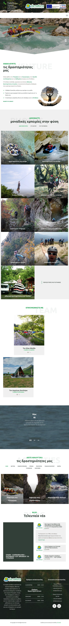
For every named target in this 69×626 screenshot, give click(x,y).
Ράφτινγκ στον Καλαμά (57, 497)
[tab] (51, 526)
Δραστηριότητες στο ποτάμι (18, 161)
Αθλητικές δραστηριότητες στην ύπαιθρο (18, 296)
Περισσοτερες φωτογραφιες (52, 282)
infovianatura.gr (16, 10)
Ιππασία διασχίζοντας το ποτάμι (51, 195)
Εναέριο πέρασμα (17, 195)
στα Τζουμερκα (43, 126)
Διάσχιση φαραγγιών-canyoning (51, 228)
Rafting (13, 466)
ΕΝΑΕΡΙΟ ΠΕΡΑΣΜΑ (22, 466)
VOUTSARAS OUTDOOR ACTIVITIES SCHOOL (52, 547)
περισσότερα (41, 539)
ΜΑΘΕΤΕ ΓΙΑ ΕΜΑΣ (8, 101)
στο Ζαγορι (33, 126)
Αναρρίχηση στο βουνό (17, 262)
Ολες (6, 466)
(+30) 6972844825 (12, 7)
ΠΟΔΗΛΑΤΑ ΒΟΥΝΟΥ (50, 466)
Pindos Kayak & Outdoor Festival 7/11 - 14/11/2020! (53, 556)
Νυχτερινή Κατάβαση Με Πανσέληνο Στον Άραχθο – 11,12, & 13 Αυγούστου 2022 (53, 525)
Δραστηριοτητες (23, 126)
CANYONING (37, 468)
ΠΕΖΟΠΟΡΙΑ (39, 466)
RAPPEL (59, 466)
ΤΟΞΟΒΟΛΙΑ (29, 468)
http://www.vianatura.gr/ (44, 535)
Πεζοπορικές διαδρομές (17, 228)
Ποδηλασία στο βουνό (51, 262)
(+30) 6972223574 (12, 3)
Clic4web (59, 622)
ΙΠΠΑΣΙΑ (31, 466)
